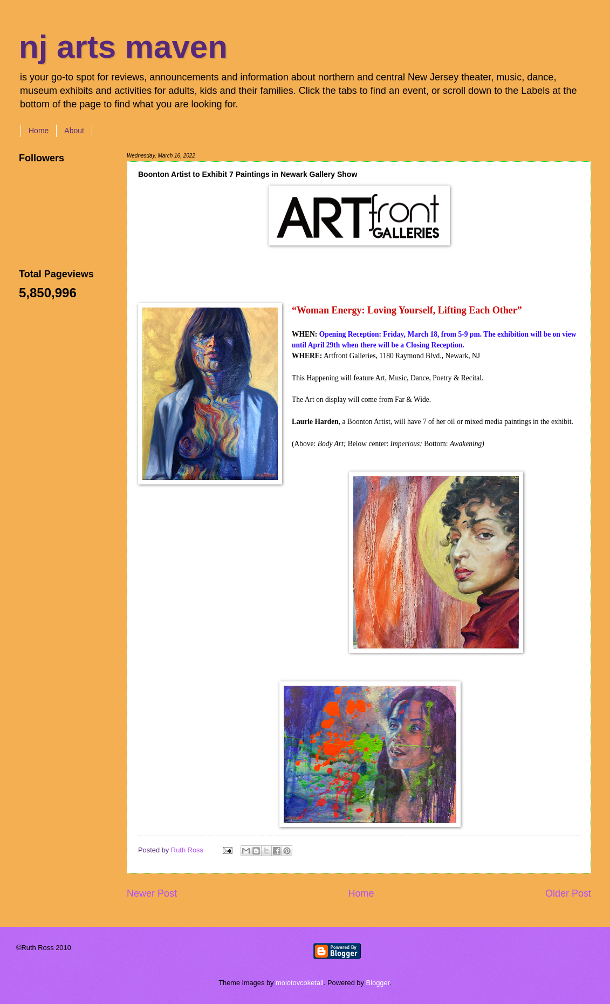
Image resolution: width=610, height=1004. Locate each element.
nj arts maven (123, 47)
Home (39, 130)
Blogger (378, 983)
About (74, 130)
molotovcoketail (300, 983)
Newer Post (152, 893)
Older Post (568, 893)
